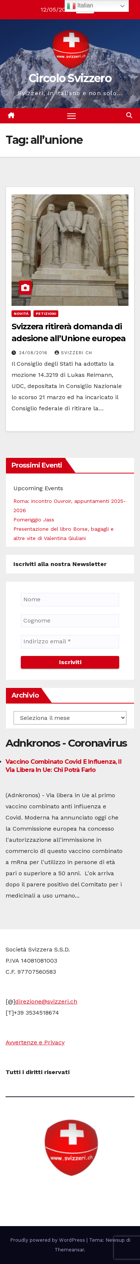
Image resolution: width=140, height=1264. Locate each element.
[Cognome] (70, 620)
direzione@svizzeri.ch (46, 1001)
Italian (80, 5)
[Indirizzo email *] (70, 641)
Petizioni (46, 313)
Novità (21, 313)
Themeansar (69, 1249)
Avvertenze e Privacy (35, 1042)
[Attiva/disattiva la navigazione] (72, 116)
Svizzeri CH (73, 352)
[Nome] (70, 599)
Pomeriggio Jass (33, 520)
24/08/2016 (34, 352)
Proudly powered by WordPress (48, 1240)
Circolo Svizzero (70, 78)
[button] (129, 115)
